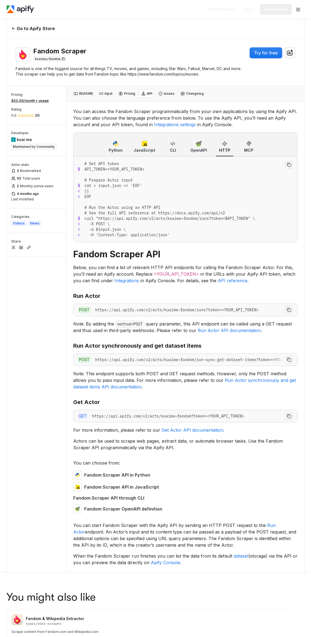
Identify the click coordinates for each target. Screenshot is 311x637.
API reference (232, 280)
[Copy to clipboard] (289, 165)
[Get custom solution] (221, 9)
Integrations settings (175, 124)
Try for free (266, 53)
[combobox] (289, 52)
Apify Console (165, 562)
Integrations (126, 280)
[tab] (83, 93)
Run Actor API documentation (229, 330)
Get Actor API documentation (192, 430)
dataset (241, 556)
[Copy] (50, 59)
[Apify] (20, 9)
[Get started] (276, 9)
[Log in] (248, 9)
